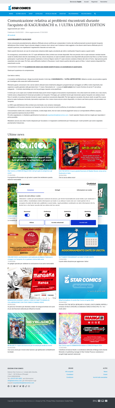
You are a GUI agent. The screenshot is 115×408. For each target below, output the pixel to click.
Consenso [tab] (30, 190)
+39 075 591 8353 (16, 378)
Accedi (86, 2)
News (105, 371)
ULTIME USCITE (21, 14)
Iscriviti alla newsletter (100, 377)
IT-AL (44, 401)
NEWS (11, 14)
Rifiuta (32, 222)
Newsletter (103, 2)
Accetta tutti (83, 222)
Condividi (11, 35)
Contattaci (70, 374)
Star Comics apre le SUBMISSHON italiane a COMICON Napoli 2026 (80, 345)
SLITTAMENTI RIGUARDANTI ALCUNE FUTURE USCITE (76, 257)
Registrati (94, 2)
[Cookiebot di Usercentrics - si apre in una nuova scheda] (88, 184)
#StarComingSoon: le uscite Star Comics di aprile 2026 (76, 300)
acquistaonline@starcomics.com (57, 115)
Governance (60, 401)
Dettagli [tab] (57, 190)
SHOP (31, 14)
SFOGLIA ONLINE (51, 14)
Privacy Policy (51, 401)
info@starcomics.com (15, 381)
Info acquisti (69, 371)
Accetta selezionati (57, 222)
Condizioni (69, 377)
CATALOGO (39, 14)
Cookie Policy (69, 401)
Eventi (105, 374)
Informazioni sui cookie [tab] (84, 190)
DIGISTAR (62, 14)
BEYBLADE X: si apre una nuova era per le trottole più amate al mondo (30, 345)
